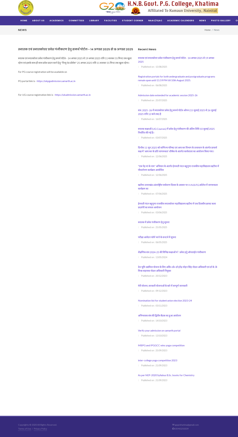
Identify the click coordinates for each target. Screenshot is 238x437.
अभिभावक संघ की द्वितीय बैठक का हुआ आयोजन (159, 315)
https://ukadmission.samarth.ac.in (73, 94)
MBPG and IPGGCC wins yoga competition (161, 345)
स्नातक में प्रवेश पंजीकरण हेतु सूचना (153, 222)
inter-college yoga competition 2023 (157, 360)
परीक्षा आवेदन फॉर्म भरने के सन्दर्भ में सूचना (157, 237)
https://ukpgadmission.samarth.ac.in (56, 80)
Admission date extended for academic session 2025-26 (168, 95)
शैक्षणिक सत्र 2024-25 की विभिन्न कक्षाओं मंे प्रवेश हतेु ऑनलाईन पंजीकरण (172, 252)
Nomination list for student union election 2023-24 (165, 300)
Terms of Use (24, 428)
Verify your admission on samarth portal (159, 330)
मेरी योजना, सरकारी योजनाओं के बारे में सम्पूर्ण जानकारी (162, 285)
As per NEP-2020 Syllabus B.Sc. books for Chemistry (166, 375)
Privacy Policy (40, 428)
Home (208, 30)
